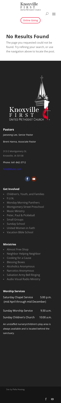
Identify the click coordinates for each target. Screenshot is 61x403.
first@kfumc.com (12, 169)
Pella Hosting (19, 389)
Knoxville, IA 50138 (13, 155)
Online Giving (30, 20)
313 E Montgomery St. (15, 151)
